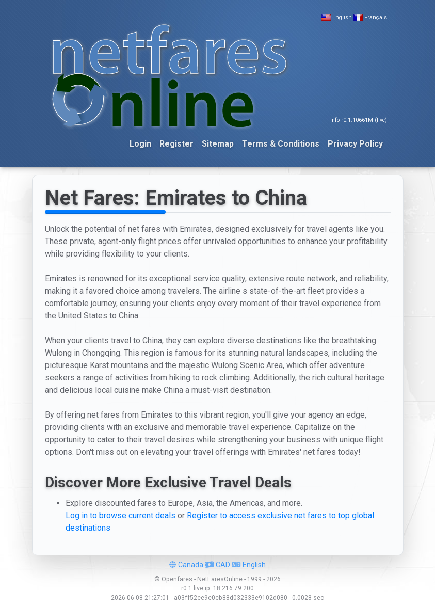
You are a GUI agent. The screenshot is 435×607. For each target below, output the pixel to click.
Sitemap (218, 144)
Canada (186, 565)
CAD (217, 565)
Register (176, 144)
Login (140, 144)
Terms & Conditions (280, 144)
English (342, 17)
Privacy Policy (355, 144)
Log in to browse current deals (120, 515)
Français (375, 17)
